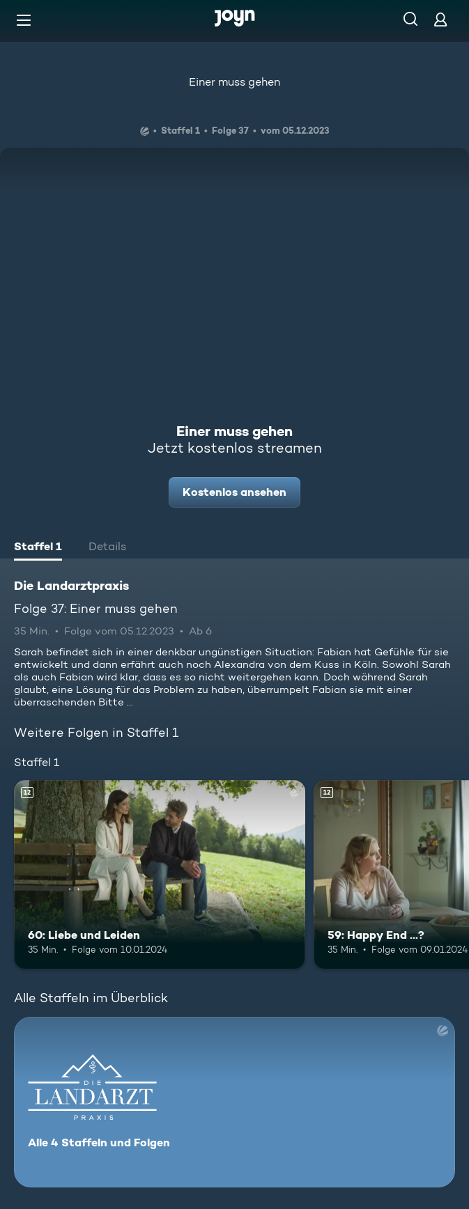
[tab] (38, 548)
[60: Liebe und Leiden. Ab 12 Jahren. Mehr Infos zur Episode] (159, 874)
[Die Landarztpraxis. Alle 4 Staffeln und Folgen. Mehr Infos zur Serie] (234, 1102)
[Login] (440, 19)
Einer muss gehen (234, 81)
